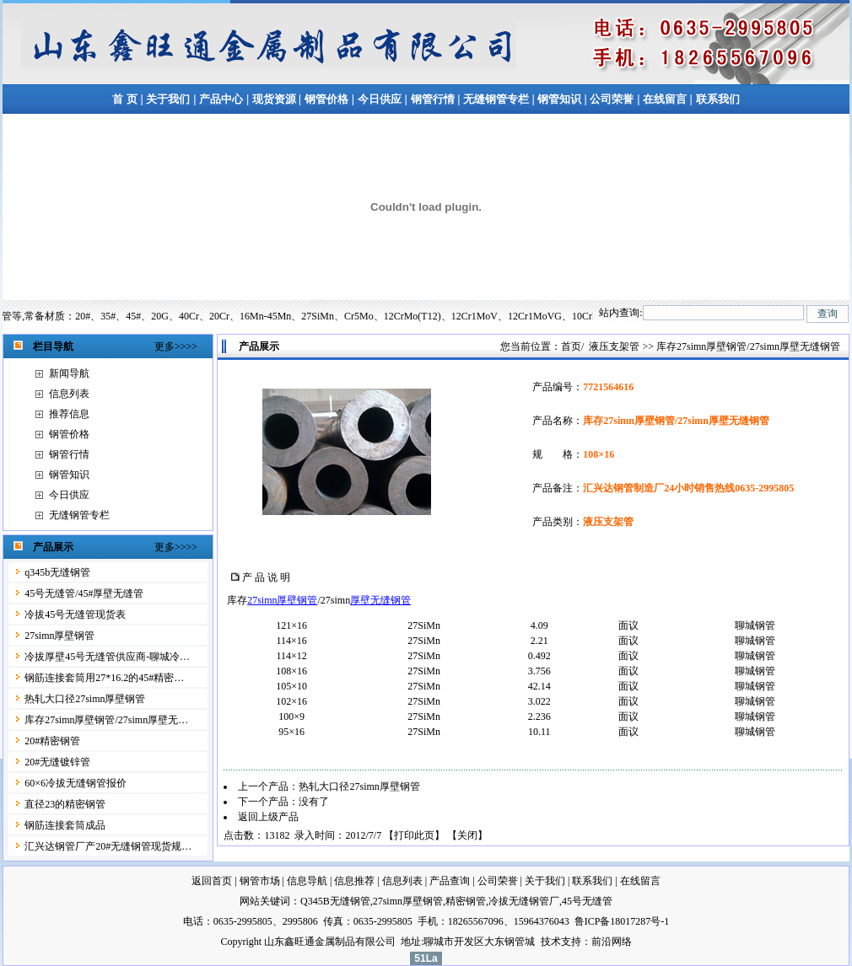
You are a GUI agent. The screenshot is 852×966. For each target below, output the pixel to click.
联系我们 (718, 99)
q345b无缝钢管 (57, 572)
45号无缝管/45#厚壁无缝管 (83, 593)
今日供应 (380, 99)
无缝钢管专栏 (497, 99)
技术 (551, 941)
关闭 (467, 835)
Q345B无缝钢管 (335, 901)
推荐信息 (69, 414)
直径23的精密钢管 (64, 804)
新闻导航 (69, 373)
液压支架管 (614, 346)
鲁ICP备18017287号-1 (622, 921)
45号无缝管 (587, 901)
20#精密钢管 (52, 741)
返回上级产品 (268, 817)
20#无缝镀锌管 (57, 762)
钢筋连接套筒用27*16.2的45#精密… (104, 678)
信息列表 (69, 394)
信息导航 (307, 881)
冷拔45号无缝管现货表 (75, 614)
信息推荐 (354, 881)
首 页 (124, 99)
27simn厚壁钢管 (59, 635)
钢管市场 (260, 881)
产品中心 (221, 99)
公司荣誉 (612, 99)
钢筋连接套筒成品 (64, 825)
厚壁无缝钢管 (380, 600)
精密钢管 (465, 901)
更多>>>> (175, 346)
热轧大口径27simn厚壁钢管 (84, 699)
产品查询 (449, 881)
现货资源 (274, 99)
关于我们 (168, 99)
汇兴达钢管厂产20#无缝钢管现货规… (107, 846)
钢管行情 (433, 99)
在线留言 (666, 99)
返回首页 (211, 881)
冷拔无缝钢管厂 (523, 901)
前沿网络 (611, 941)
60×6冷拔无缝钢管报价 (75, 783)
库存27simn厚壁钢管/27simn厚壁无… (106, 720)
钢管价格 (326, 99)
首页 (571, 346)
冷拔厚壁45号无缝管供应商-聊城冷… (107, 657)
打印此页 (414, 835)
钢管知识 (560, 99)
